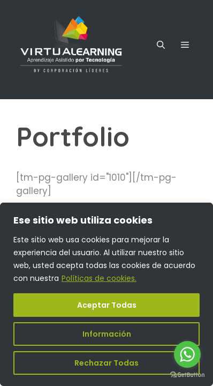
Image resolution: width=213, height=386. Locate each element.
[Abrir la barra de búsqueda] (161, 45)
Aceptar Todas (106, 305)
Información (106, 334)
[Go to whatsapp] (187, 354)
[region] (106, 294)
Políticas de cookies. (99, 278)
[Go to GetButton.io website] (187, 375)
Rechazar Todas (106, 363)
